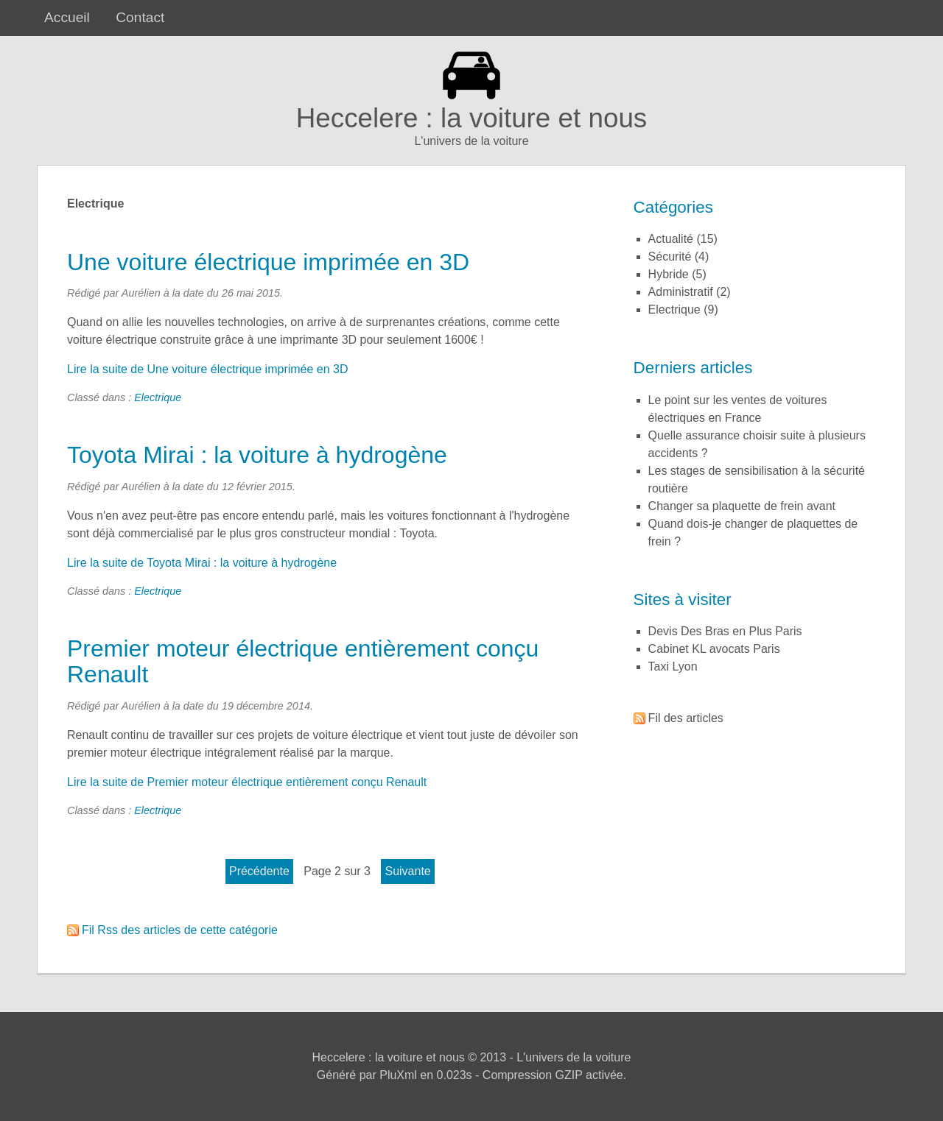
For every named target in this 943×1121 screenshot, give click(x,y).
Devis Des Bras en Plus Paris (725, 631)
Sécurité (670, 256)
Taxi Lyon (673, 666)
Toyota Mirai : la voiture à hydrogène (257, 455)
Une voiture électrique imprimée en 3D (268, 262)
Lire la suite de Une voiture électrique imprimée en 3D (207, 369)
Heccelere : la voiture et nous (472, 118)
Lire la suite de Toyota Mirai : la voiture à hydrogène (202, 562)
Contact (140, 17)
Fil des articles (685, 718)
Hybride (668, 274)
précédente (259, 871)
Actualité (670, 239)
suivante (407, 871)
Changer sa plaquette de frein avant (741, 506)
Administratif (680, 292)
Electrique (157, 397)
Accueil (67, 17)
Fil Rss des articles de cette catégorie (180, 930)
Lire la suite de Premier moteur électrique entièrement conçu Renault (247, 782)
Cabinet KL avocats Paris (714, 649)
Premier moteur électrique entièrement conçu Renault (303, 661)
